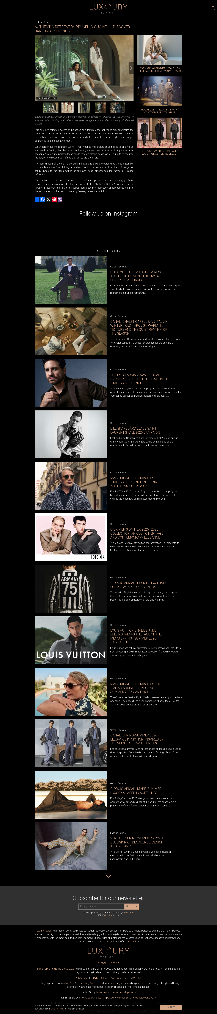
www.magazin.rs (94, 997)
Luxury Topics (44, 930)
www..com (125, 992)
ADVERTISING (99, 977)
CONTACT (136, 977)
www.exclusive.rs (144, 997)
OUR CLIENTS (118, 977)
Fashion (38, 22)
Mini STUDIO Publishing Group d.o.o (55, 968)
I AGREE (171, 1007)
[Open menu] (4, 8)
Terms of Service (107, 915)
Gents (47, 22)
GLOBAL (102, 963)
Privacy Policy (129, 913)
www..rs (104, 992)
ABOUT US (81, 977)
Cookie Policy (57, 1009)
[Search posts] (213, 8)
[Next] (131, 68)
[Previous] (37, 68)
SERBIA (115, 963)
